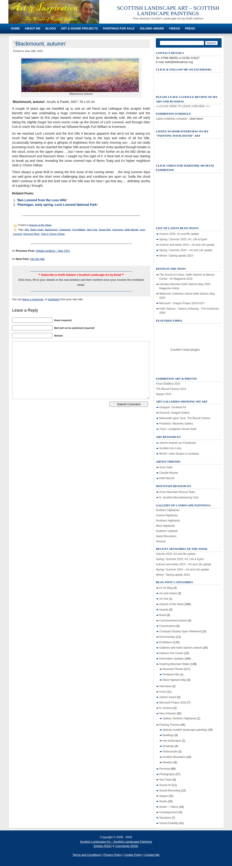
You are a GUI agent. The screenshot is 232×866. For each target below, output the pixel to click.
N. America (166, 708)
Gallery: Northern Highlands (179, 718)
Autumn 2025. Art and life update (179, 233)
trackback (53, 299)
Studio (163, 801)
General (161, 541)
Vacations (165, 817)
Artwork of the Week (40, 224)
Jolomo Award (152, 28)
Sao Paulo (165, 779)
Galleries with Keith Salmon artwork (180, 647)
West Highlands (165, 525)
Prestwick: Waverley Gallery (176, 423)
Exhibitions (165, 642)
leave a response (32, 299)
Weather (168, 762)
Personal (164, 768)
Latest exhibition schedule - (179, 118)
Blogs (50, 28)
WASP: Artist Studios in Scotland (179, 453)
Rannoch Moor (31, 234)
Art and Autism (168, 593)
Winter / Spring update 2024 (176, 255)
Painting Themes (169, 724)
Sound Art (165, 785)
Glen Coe (92, 229)
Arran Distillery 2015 (168, 383)
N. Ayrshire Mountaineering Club (178, 497)
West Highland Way (174, 680)
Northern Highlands (167, 510)
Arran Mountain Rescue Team (177, 492)
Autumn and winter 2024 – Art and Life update (187, 244)
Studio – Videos (168, 806)
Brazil (162, 615)
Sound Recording (169, 790)
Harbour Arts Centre (171, 653)
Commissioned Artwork (173, 620)
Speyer (163, 796)
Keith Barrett (131, 229)
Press (190, 28)
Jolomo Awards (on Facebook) (177, 442)
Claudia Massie (168, 472)
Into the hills (37, 259)
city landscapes (172, 740)
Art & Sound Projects (79, 28)
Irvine (162, 691)
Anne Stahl (166, 467)
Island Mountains (166, 536)
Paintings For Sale (119, 28)
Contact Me (151, 854)
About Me (32, 28)
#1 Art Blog (166, 587)
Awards (163, 609)
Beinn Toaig (36, 229)
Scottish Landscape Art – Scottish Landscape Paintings (168, 10)
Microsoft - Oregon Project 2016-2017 (182, 303)
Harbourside (170, 751)
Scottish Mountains (174, 757)
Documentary (167, 636)
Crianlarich (65, 229)
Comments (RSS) (126, 846)
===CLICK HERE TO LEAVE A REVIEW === (183, 106)
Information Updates (171, 658)
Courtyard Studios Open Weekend (180, 631)
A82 (27, 229)
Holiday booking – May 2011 (53, 250)
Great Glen (105, 229)
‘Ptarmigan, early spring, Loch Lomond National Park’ (57, 204)
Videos (174, 28)
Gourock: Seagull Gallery (174, 412)
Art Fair (163, 598)
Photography (167, 774)
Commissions (167, 626)
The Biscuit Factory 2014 (171, 389)
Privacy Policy (112, 854)
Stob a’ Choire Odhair (53, 234)
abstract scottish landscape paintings (185, 729)
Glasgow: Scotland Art (172, 407)
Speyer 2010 (163, 394)
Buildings (168, 735)
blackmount (51, 229)
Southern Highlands (168, 520)
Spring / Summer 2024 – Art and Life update (185, 250)
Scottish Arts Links (170, 448)
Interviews (165, 686)
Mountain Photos (173, 669)
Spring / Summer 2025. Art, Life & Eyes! (183, 239)
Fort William (78, 229)
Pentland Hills (171, 674)
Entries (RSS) (102, 846)
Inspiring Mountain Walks (174, 664)
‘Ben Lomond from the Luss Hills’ (42, 200)
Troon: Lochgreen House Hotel (177, 429)
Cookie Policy (133, 854)
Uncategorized (168, 812)
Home (15, 28)
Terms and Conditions (86, 854)
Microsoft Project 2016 (172, 702)
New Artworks (167, 713)
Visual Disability (168, 823)
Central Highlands (166, 515)
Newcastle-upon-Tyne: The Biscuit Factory (184, 418)
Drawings (168, 746)
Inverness (117, 229)
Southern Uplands (167, 531)
